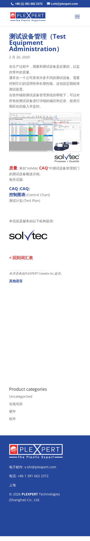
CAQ (43, 168)
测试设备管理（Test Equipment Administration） (37, 42)
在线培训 (16, 404)
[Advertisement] (45, 332)
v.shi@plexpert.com (40, 467)
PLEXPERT (30, 494)
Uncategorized (20, 396)
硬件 (12, 411)
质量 (13, 168)
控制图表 (17, 194)
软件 (12, 418)
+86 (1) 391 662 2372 (28, 3)
